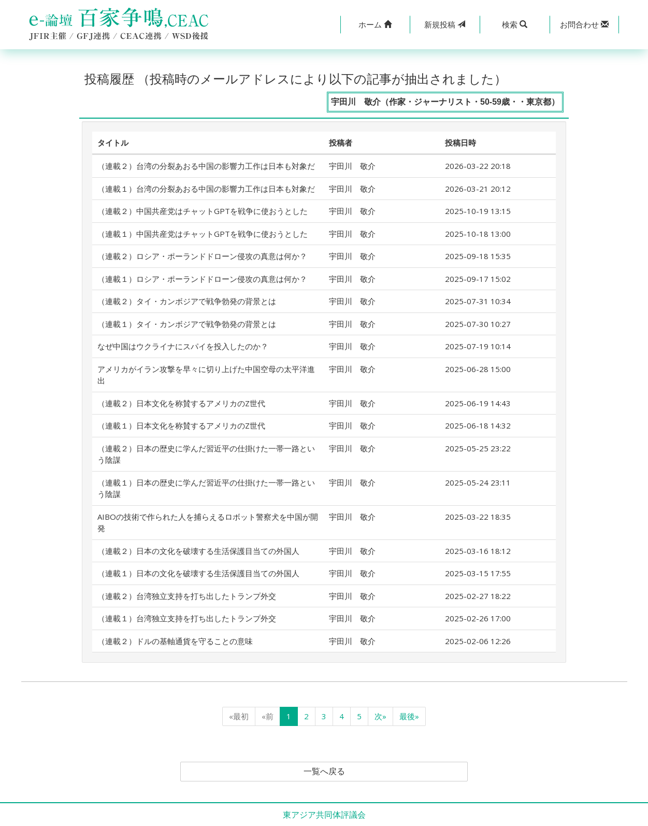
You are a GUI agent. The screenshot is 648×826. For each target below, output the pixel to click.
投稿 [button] (444, 24)
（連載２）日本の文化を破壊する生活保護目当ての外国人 (198, 551)
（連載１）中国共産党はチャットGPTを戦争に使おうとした (202, 234)
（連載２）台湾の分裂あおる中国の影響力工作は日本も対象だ (206, 166)
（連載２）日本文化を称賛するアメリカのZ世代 (181, 403)
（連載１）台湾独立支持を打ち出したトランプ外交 (186, 618)
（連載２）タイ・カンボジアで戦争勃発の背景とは (186, 301)
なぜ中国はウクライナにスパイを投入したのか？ (182, 346)
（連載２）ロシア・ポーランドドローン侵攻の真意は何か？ (202, 256)
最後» (409, 716)
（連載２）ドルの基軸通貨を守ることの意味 (175, 641)
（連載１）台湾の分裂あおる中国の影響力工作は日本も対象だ (206, 188)
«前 (267, 716)
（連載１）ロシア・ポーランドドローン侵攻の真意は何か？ (202, 279)
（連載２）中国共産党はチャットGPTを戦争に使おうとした (202, 211)
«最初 (239, 716)
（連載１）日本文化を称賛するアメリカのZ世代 (181, 425)
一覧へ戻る (324, 771)
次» (380, 716)
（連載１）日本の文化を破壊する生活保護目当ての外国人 (198, 573)
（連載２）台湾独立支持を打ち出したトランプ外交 (186, 596)
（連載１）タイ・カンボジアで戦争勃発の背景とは (186, 324)
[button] (375, 25)
